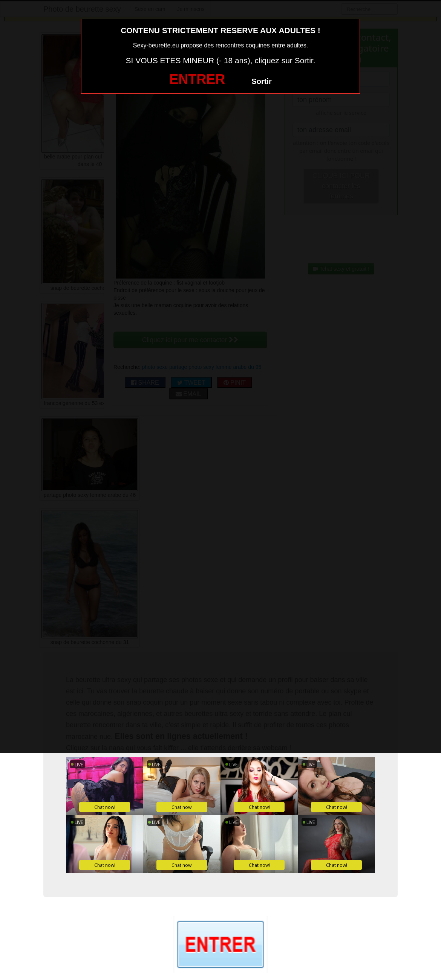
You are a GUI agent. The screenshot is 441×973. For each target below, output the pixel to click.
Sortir (261, 81)
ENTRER (197, 79)
